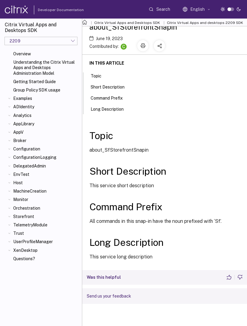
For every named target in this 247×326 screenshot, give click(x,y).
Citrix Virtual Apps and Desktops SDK (127, 23)
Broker (19, 140)
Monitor (20, 199)
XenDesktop (25, 250)
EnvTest (21, 174)
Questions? (24, 258)
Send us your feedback (109, 296)
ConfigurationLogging (34, 157)
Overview (22, 53)
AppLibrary (23, 123)
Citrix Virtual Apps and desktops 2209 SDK (205, 23)
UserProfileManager (33, 241)
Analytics (22, 115)
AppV (18, 132)
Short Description (111, 86)
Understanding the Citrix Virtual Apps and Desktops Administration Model (44, 67)
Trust (18, 233)
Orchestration (26, 208)
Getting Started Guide (34, 81)
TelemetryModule (30, 225)
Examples (22, 98)
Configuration (26, 149)
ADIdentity (23, 106)
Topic (99, 75)
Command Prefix (110, 97)
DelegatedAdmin (29, 166)
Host (18, 182)
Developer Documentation (51, 10)
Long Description (110, 109)
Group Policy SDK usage (36, 90)
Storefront (23, 216)
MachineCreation (30, 191)
